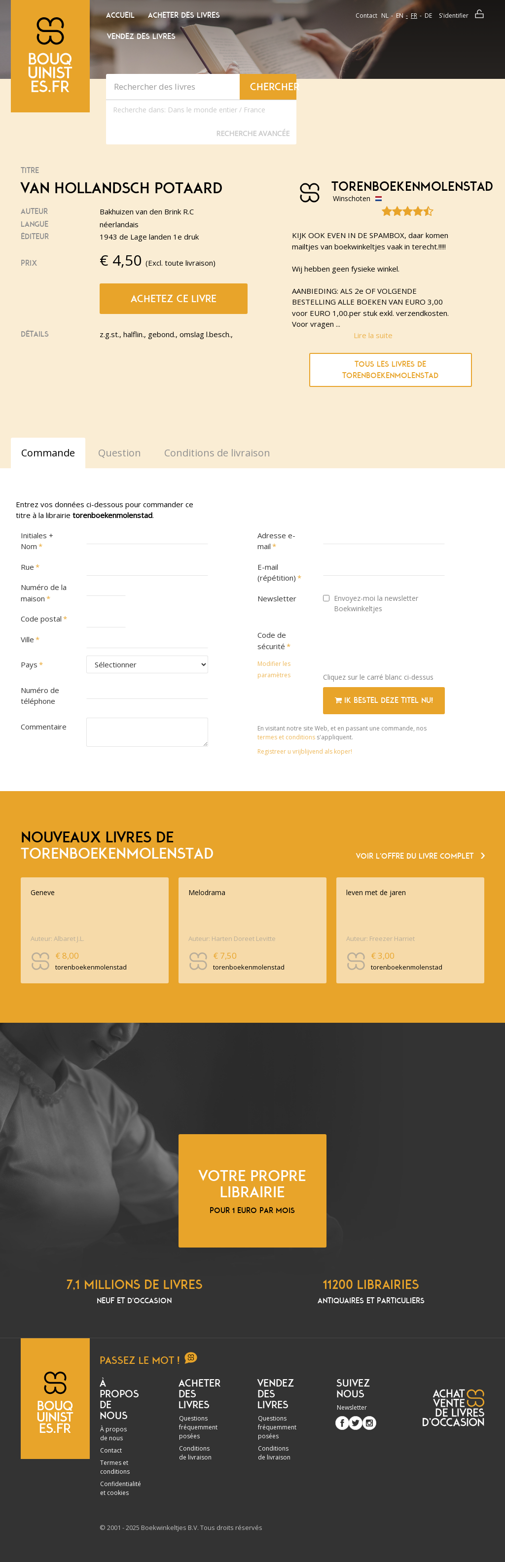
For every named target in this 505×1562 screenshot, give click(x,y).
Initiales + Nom (37, 541)
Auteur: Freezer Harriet (380, 938)
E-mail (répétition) (276, 572)
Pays (29, 664)
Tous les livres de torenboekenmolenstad (390, 370)
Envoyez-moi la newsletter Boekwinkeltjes (370, 603)
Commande (48, 452)
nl (385, 15)
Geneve (43, 892)
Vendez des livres (141, 36)
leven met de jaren (376, 892)
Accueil (120, 15)
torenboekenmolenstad (391, 187)
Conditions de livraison (195, 1452)
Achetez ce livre (173, 299)
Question (119, 452)
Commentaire (44, 726)
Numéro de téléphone (40, 695)
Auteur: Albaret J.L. (57, 938)
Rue (27, 567)
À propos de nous (113, 1433)
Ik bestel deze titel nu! (384, 700)
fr (414, 15)
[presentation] (398, 645)
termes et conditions (287, 737)
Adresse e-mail (276, 541)
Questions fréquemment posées (198, 1427)
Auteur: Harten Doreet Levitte (232, 938)
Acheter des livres (184, 15)
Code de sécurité (271, 640)
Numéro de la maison (44, 592)
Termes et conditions (115, 1467)
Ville (27, 639)
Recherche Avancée (252, 133)
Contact (366, 15)
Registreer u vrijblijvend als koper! (304, 751)
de (428, 15)
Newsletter (276, 598)
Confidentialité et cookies (120, 1488)
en (399, 15)
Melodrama (206, 892)
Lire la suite (373, 335)
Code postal (41, 619)
